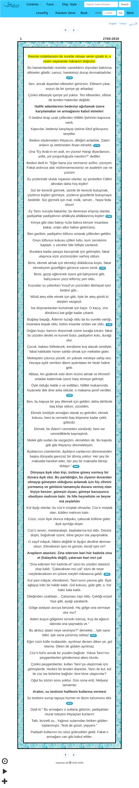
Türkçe (123, 23)
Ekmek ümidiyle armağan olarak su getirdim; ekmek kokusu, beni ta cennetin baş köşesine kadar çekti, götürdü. (69, 417)
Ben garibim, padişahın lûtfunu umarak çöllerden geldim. (69, 234)
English (113, 23)
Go (120, 13)
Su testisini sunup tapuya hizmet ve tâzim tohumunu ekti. (69, 698)
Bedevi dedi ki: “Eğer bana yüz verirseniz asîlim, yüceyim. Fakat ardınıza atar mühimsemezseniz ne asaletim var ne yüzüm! (69, 167)
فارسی (133, 24)
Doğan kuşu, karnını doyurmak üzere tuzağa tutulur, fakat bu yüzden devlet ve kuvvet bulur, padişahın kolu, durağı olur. (69, 335)
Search (124, 4)
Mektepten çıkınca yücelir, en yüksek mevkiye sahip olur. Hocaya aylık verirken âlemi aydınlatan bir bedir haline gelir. (69, 363)
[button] (34, 4)
